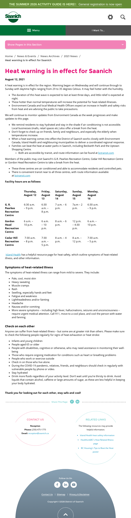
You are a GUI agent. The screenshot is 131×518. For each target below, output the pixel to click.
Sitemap (61, 494)
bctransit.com (106, 152)
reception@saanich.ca (38, 433)
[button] (123, 17)
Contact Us (47, 494)
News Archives (50, 56)
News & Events (26, 56)
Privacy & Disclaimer (79, 494)
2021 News (71, 56)
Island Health (13, 254)
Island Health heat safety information (97, 435)
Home (9, 56)
